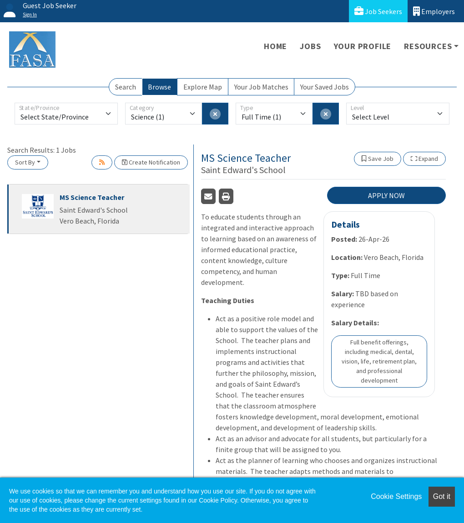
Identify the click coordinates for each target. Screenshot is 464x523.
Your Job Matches (261, 86)
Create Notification (151, 162)
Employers (434, 11)
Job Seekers (378, 11)
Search (125, 86)
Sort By (25, 162)
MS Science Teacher (92, 197)
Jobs (310, 46)
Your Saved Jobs (324, 86)
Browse (159, 86)
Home (275, 46)
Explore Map (202, 86)
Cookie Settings (396, 496)
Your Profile (363, 46)
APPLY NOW (386, 195)
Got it (441, 496)
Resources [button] (428, 46)
